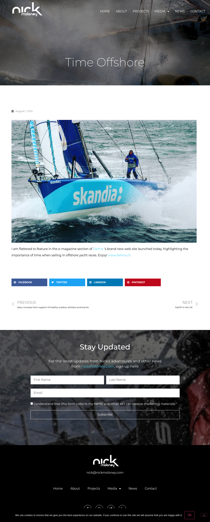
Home (105, 10)
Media (162, 10)
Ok (189, 515)
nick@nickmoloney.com (105, 472)
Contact (197, 10)
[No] (204, 515)
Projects (141, 10)
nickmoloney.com (97, 366)
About (121, 10)
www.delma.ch (119, 255)
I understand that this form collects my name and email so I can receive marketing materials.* (105, 404)
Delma (98, 249)
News (180, 10)
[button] (29, 282)
